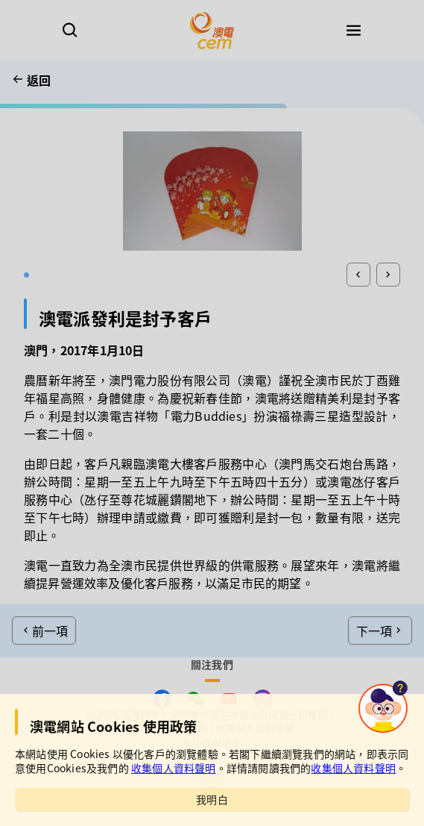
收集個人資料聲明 (173, 767)
